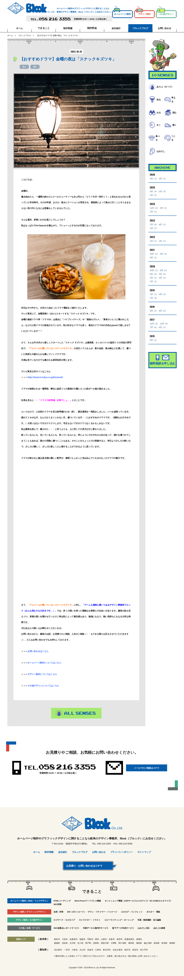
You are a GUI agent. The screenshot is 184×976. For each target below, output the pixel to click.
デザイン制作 (143, 13)
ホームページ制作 (122, 13)
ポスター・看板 (153, 911)
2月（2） (163, 284)
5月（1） (154, 347)
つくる (173, 144)
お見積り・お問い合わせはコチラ (90, 865)
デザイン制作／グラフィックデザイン (29, 911)
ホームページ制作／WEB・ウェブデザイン (29, 900)
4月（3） (154, 198)
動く (173, 129)
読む (34, 67)
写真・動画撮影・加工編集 (149, 919)
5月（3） (163, 280)
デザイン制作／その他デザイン (29, 919)
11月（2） (154, 214)
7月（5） (154, 231)
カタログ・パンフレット (131, 911)
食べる (157, 144)
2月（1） (154, 247)
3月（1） (163, 185)
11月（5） (164, 330)
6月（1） (164, 214)
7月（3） (154, 334)
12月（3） (154, 330)
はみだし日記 (143, 927)
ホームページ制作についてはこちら (44, 662)
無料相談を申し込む (162, 368)
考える (173, 100)
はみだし (161, 157)
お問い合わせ (164, 28)
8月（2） (163, 317)
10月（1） (154, 277)
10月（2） (154, 260)
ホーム (19, 28)
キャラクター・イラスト (89, 919)
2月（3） (163, 198)
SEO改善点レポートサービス (66, 927)
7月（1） (154, 301)
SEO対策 (57, 903)
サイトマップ (144, 852)
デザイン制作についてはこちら (42, 674)
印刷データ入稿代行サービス (95, 927)
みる (157, 114)
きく (157, 129)
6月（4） (154, 280)
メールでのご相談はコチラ (148, 767)
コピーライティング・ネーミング (119, 919)
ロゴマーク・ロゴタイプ (64, 919)
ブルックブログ (140, 28)
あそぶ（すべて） (166, 86)
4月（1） (154, 185)
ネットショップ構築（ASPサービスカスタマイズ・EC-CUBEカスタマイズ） (138, 900)
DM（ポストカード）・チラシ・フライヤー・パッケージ (92, 911)
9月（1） (154, 317)
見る (24, 67)
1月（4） (154, 304)
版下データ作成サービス (123, 927)
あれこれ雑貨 (159, 927)
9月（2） (164, 260)
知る (157, 100)
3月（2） (163, 301)
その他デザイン (165, 13)
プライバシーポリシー (121, 852)
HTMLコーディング (62, 900)
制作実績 (67, 28)
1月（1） (154, 202)
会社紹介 (116, 28)
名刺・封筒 (58, 911)
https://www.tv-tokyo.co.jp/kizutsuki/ (45, 377)
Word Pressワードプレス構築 (88, 900)
